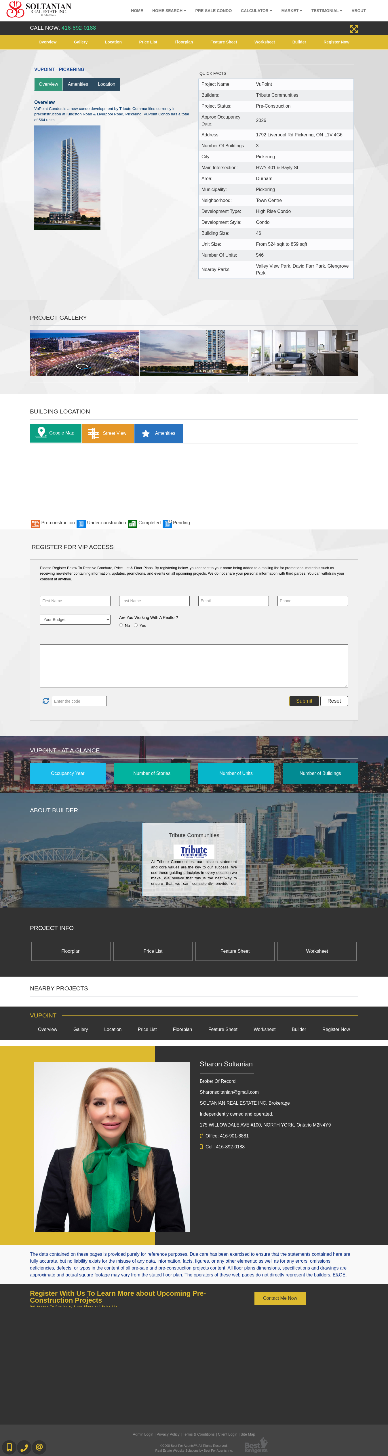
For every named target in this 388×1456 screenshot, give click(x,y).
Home (137, 10)
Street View (105, 433)
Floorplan (184, 42)
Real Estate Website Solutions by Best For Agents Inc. (194, 1450)
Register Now (336, 42)
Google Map (53, 433)
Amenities (78, 84)
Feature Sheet (223, 42)
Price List (148, 42)
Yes (143, 625)
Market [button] (292, 10)
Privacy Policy (168, 1434)
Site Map (248, 1434)
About (358, 10)
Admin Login (143, 1434)
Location (113, 42)
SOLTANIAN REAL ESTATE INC (245, 1103)
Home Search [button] (169, 10)
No (127, 625)
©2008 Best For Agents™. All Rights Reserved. (194, 1445)
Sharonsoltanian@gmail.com (229, 1092)
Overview (47, 42)
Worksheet (264, 42)
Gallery (81, 42)
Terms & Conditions (199, 1434)
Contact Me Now (280, 1298)
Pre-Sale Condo (213, 10)
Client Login (227, 1434)
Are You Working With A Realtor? (148, 617)
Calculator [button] (256, 10)
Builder (299, 42)
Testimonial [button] (327, 10)
